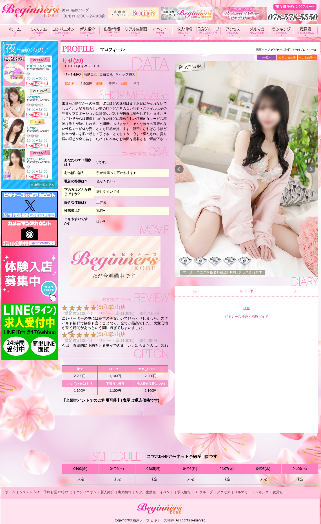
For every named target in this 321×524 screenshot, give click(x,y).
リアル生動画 (145, 492)
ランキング (260, 492)
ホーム (10, 492)
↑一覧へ (266, 57)
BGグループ (204, 492)
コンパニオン (86, 492)
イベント (166, 492)
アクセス (223, 492)
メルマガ (241, 492)
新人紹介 (107, 492)
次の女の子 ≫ (307, 57)
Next (310, 169)
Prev (179, 169)
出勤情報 (124, 492)
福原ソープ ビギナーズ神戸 (153, 520)
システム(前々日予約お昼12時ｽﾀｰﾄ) (45, 492)
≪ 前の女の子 (287, 57)
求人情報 (184, 492)
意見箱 (278, 492)
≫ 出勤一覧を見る (42, 184)
